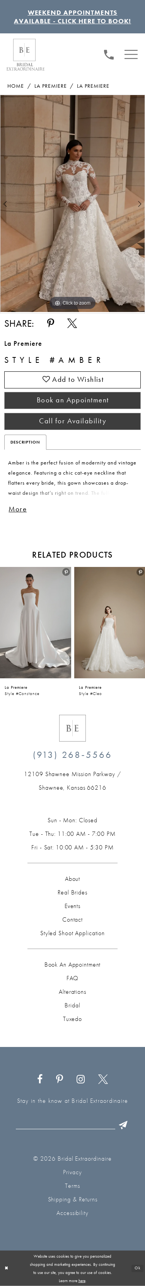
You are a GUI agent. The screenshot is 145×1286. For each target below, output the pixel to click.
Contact (72, 919)
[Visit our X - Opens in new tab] (102, 1079)
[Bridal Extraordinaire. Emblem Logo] (72, 728)
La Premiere (50, 85)
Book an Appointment (73, 400)
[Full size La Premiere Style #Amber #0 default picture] (72, 203)
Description (25, 442)
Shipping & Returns (72, 1199)
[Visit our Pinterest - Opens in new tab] (60, 1079)
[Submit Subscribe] (123, 1124)
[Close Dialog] (7, 1268)
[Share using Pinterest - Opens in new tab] (50, 323)
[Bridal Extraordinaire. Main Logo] (25, 55)
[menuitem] (109, 54)
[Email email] (74, 1124)
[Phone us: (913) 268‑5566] (109, 53)
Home (15, 85)
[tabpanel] (72, 203)
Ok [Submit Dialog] (138, 1268)
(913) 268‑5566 (73, 755)
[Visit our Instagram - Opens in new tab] (80, 1079)
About (72, 879)
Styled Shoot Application (72, 933)
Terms (72, 1186)
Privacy (72, 1172)
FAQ (73, 978)
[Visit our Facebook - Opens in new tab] (40, 1079)
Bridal (72, 1005)
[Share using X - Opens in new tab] (72, 323)
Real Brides (72, 892)
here (81, 1280)
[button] (131, 54)
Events (72, 906)
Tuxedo (72, 1019)
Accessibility (72, 1213)
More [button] (18, 509)
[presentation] (35, 623)
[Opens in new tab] (72, 780)
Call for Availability (72, 421)
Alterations (72, 992)
